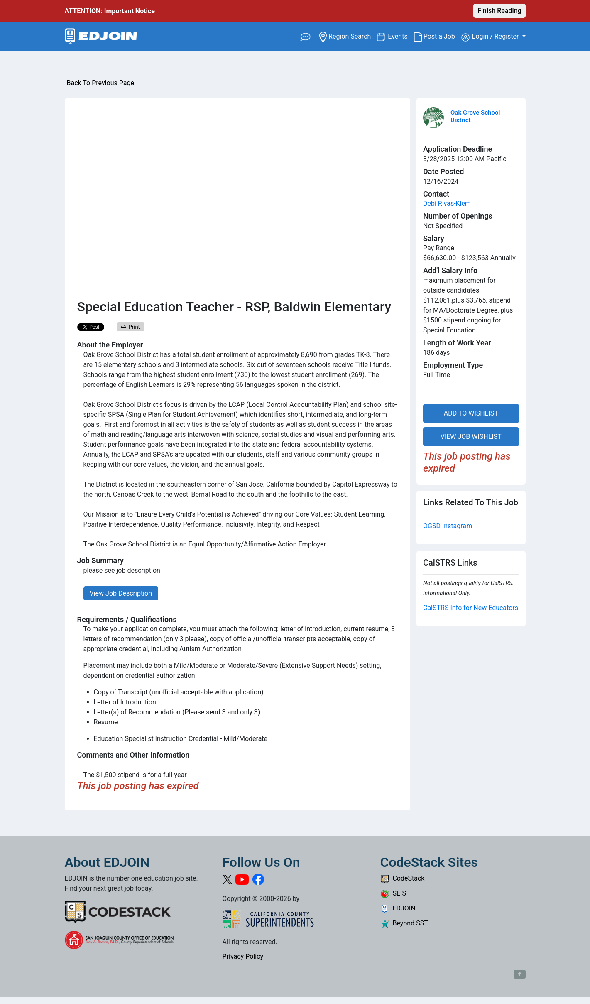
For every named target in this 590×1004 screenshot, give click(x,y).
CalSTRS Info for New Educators (470, 608)
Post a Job (437, 37)
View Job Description (121, 593)
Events (401, 36)
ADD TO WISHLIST (471, 413)
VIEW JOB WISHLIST (471, 436)
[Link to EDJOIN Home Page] (101, 37)
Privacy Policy (243, 956)
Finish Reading (499, 11)
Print (130, 327)
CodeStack (402, 878)
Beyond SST (404, 923)
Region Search (348, 36)
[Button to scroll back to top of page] (520, 974)
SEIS (393, 893)
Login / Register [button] (491, 37)
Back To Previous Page (100, 83)
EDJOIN (398, 908)
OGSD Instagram (447, 526)
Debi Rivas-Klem (447, 203)
